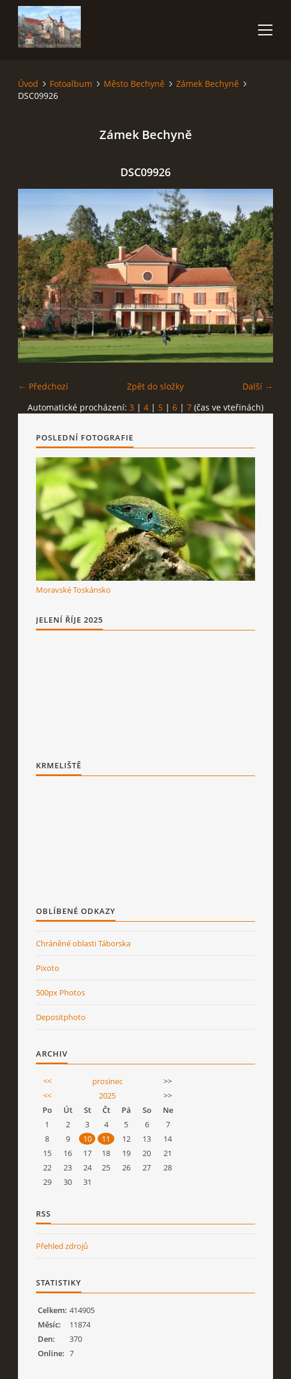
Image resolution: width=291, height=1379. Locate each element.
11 (106, 1138)
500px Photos (60, 992)
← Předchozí (43, 386)
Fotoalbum (71, 83)
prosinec (107, 1081)
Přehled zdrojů (62, 1246)
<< (47, 1081)
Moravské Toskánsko (73, 589)
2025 (107, 1095)
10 (87, 1138)
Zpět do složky (155, 386)
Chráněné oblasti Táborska (83, 943)
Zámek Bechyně (207, 83)
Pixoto (47, 967)
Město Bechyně (134, 83)
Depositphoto (61, 1017)
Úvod (28, 83)
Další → (257, 386)
